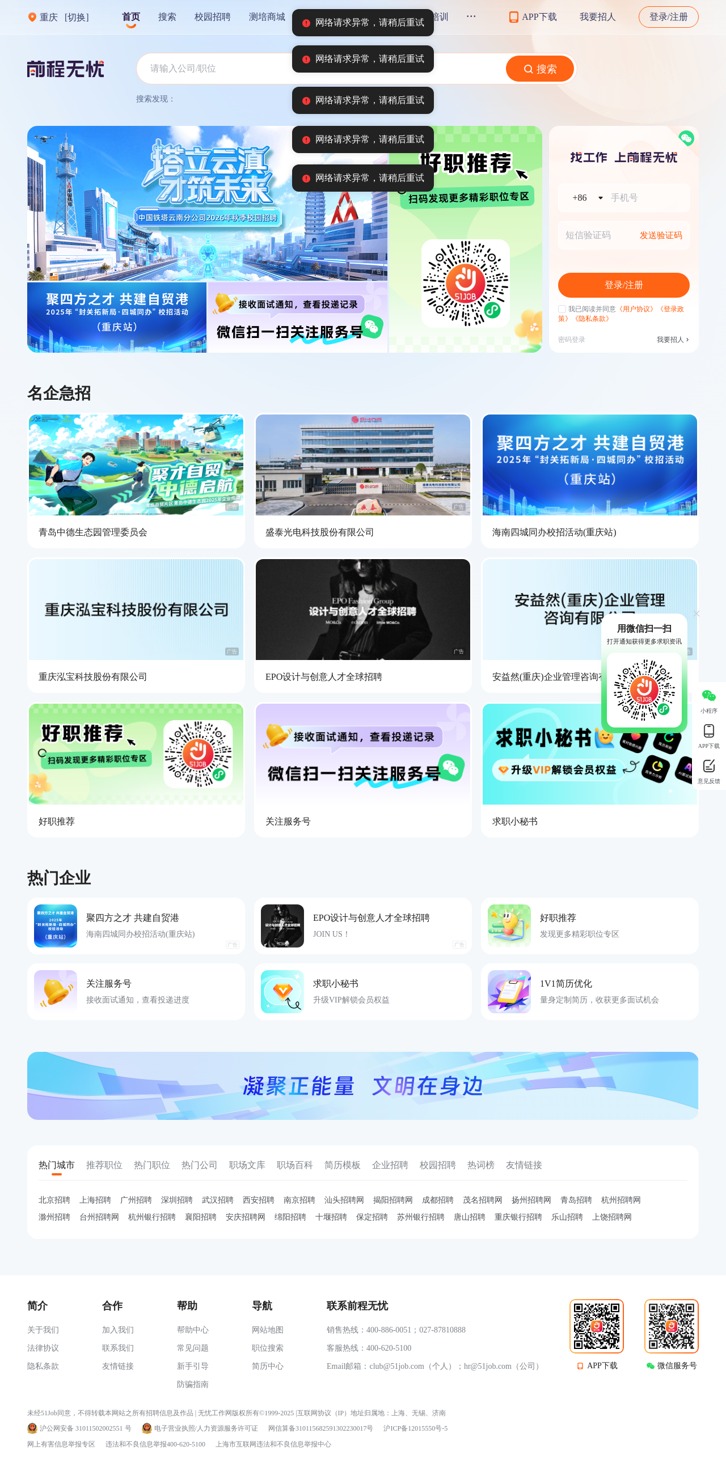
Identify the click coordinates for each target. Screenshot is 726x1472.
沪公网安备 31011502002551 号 (86, 1428)
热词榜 (481, 1165)
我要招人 (598, 17)
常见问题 (193, 1348)
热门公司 (200, 1165)
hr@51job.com (488, 1366)
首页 (131, 17)
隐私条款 (43, 1366)
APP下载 (602, 1365)
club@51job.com (396, 1366)
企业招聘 (390, 1165)
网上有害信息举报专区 (61, 1444)
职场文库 (247, 1165)
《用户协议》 (636, 309)
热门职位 (152, 1165)
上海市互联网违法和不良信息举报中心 (273, 1444)
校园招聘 (213, 17)
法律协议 (43, 1348)
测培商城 (267, 17)
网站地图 (268, 1330)
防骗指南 (193, 1384)
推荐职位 (104, 1165)
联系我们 (118, 1348)
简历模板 (342, 1165)
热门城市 (57, 1165)
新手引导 (193, 1366)
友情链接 (524, 1165)
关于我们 (43, 1330)
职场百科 (295, 1165)
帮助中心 (193, 1330)
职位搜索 (268, 1348)
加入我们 (118, 1330)
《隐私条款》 (592, 319)
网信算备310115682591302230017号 (321, 1428)
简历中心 (268, 1366)
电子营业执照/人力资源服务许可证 (206, 1428)
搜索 (167, 17)
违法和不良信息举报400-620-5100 (155, 1444)
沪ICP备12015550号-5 (415, 1428)
